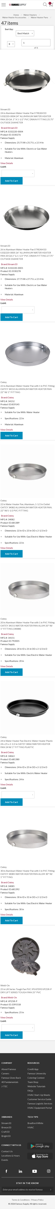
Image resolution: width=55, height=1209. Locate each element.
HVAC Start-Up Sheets (39, 1094)
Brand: (9, 127)
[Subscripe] (49, 1189)
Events (4, 1159)
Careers (5, 1073)
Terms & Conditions (21, 1200)
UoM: (3, 166)
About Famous (8, 1069)
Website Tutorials (36, 1086)
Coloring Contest (36, 1077)
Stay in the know (27, 1183)
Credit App (33, 1069)
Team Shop (33, 1082)
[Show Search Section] (45, 5)
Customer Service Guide (39, 1099)
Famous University (37, 1073)
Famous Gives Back (11, 1077)
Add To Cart (11, 180)
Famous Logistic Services (40, 1103)
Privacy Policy (37, 1200)
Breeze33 (6, 1127)
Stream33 (6, 1123)
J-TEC (4, 1086)
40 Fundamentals (9, 1082)
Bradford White (35, 1123)
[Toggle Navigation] (3, 4)
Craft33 (5, 1131)
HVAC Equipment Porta (39, 1107)
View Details (6, 163)
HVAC (31, 1127)
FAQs (30, 1090)
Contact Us (7, 1151)
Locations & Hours (10, 1155)
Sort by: (9, 29)
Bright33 (5, 1136)
